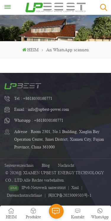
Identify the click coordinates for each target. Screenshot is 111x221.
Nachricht (66, 165)
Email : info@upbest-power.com (41, 109)
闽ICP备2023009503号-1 (69, 195)
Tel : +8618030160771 (33, 98)
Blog (46, 165)
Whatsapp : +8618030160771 (38, 120)
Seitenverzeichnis (18, 165)
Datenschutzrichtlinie (24, 195)
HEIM (30, 49)
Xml (75, 187)
